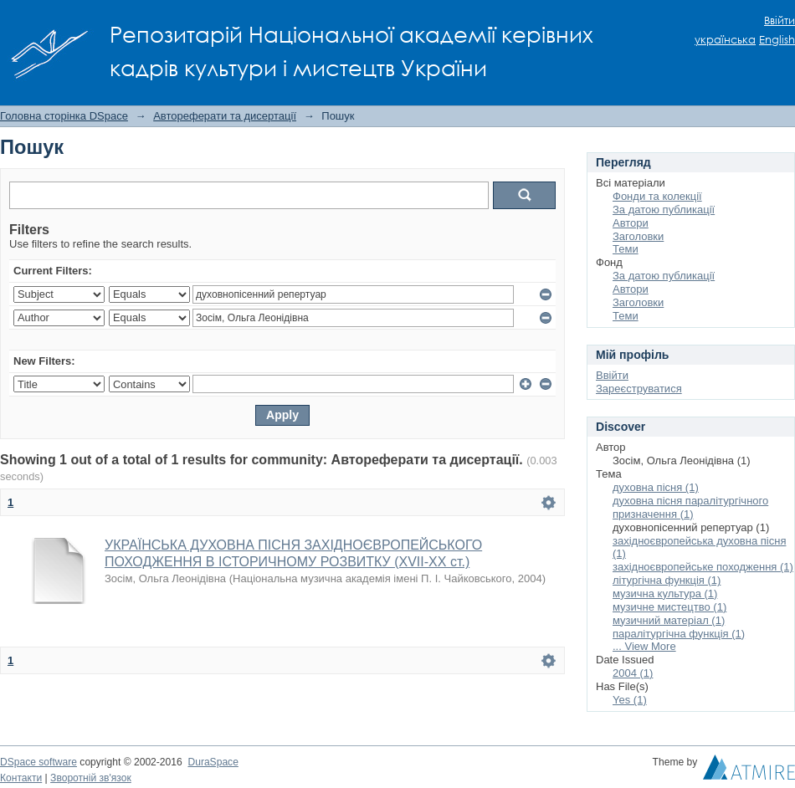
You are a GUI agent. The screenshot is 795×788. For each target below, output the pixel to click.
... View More (644, 646)
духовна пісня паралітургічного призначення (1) (690, 507)
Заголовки (638, 236)
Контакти (21, 778)
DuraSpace (212, 762)
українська (725, 40)
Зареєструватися (639, 388)
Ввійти (779, 20)
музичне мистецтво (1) (669, 607)
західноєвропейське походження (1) (703, 566)
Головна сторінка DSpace (64, 116)
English (777, 40)
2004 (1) (633, 673)
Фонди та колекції (657, 196)
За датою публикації (664, 209)
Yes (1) (630, 699)
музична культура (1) (665, 593)
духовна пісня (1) (656, 487)
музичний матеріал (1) (669, 620)
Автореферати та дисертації (224, 116)
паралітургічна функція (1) (679, 633)
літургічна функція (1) (667, 580)
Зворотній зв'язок (90, 778)
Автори (631, 223)
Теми (626, 249)
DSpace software (38, 762)
